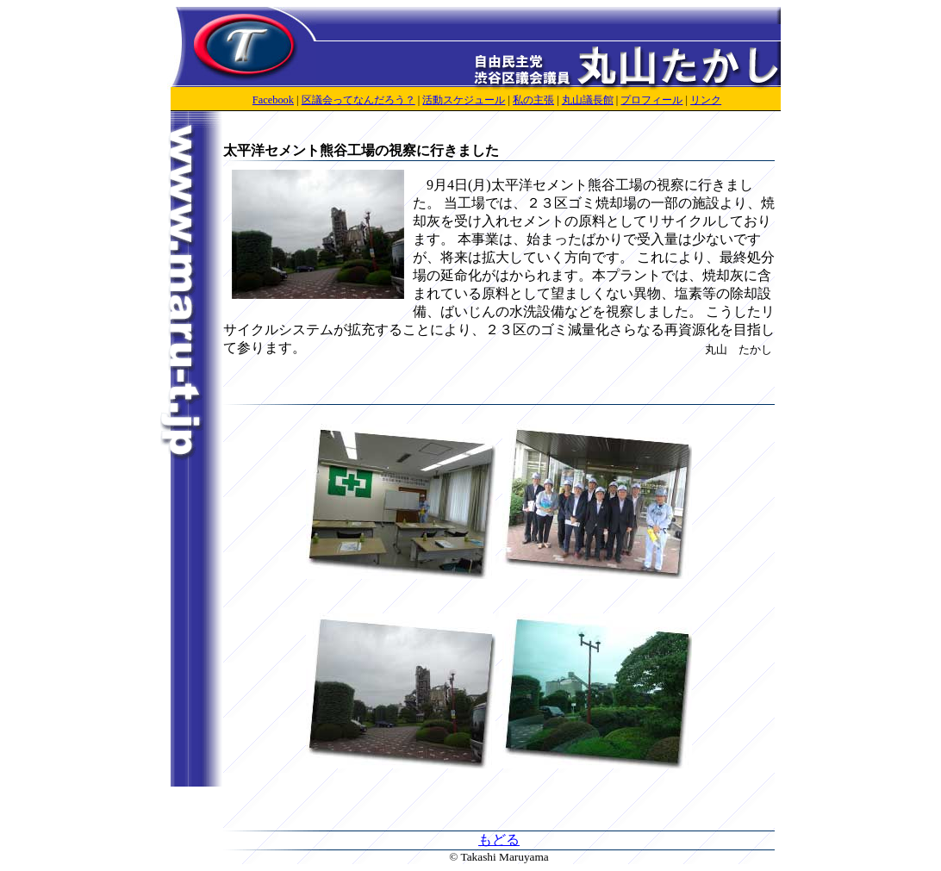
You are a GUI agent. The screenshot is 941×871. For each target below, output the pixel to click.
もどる (499, 839)
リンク (705, 100)
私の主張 (533, 100)
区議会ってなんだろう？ (358, 100)
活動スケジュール (463, 100)
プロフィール (651, 100)
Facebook (273, 100)
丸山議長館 (588, 100)
